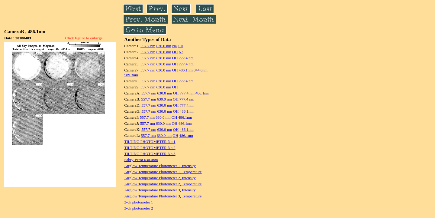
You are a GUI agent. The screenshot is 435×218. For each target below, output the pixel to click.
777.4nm (187, 105)
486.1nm (186, 70)
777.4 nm (186, 58)
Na (174, 46)
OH (180, 46)
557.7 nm (147, 46)
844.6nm (201, 70)
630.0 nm (163, 46)
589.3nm (131, 75)
